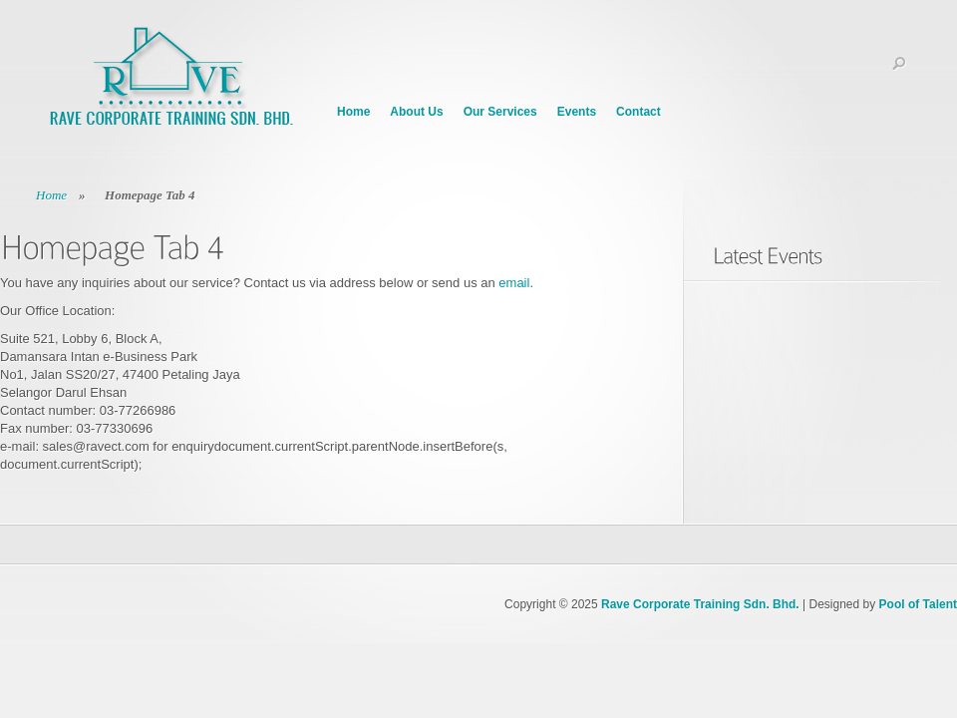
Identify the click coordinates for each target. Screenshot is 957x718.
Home (353, 112)
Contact (638, 112)
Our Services (500, 112)
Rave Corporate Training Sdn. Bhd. (700, 604)
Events (576, 112)
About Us (416, 112)
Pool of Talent (918, 604)
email (513, 282)
